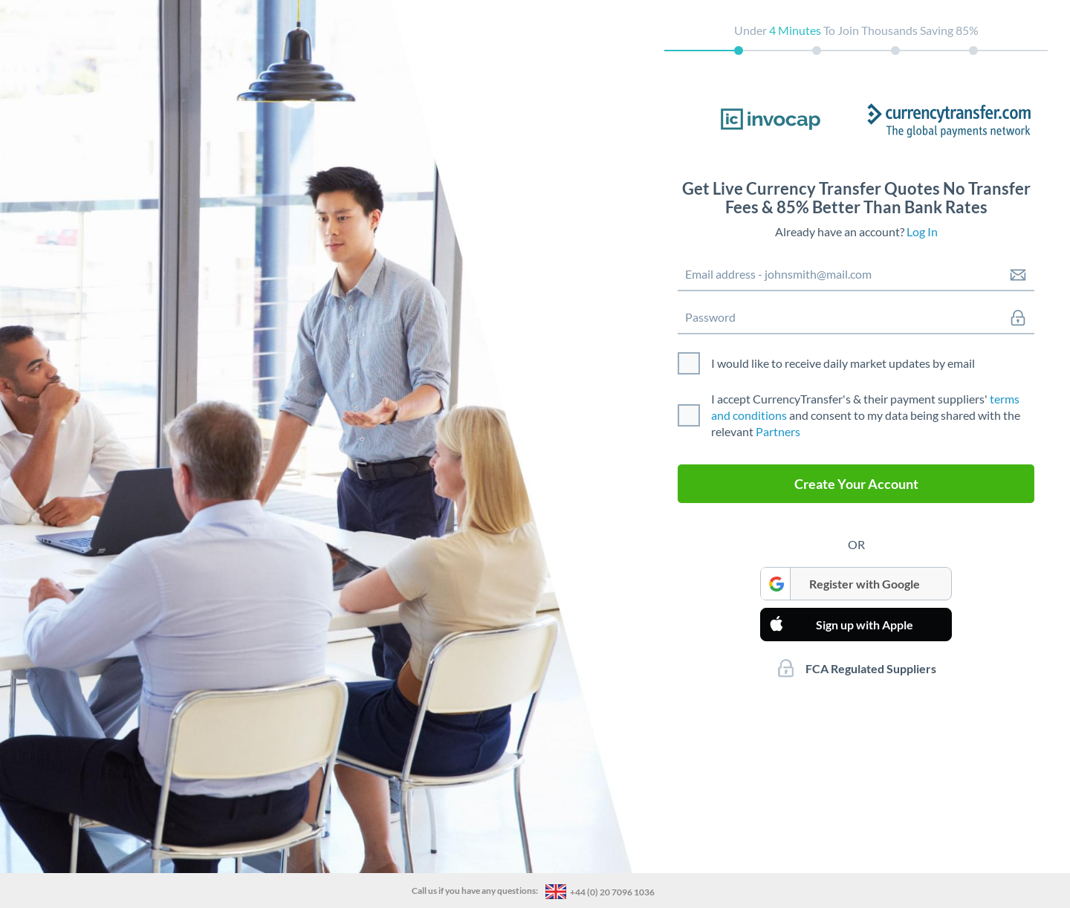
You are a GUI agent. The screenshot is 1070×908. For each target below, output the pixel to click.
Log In (922, 231)
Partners (778, 431)
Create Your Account (856, 484)
